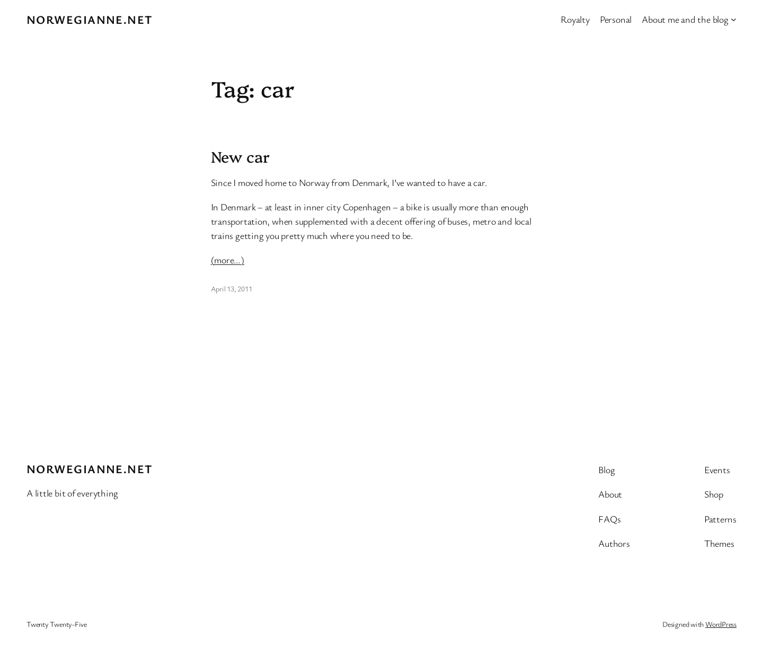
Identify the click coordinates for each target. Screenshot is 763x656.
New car (240, 156)
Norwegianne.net (89, 19)
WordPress (721, 624)
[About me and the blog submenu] (734, 19)
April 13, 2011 (231, 288)
